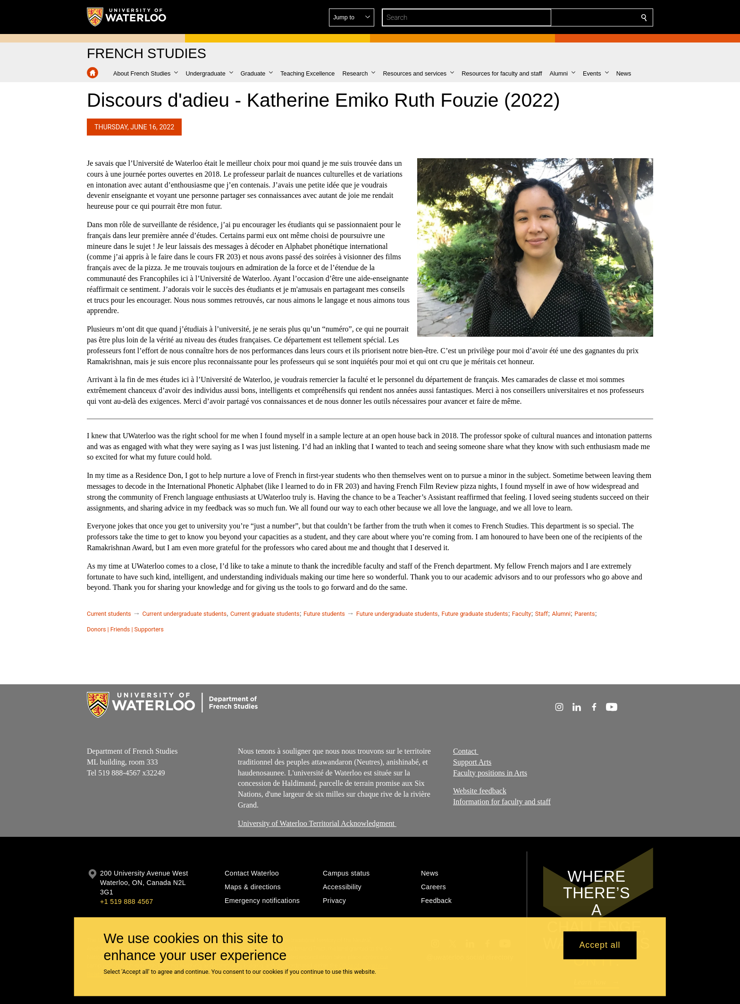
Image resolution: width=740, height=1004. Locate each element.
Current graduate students (264, 613)
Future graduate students (475, 613)
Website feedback (479, 791)
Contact (466, 751)
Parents (584, 613)
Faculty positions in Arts (490, 773)
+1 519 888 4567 (126, 901)
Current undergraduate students (185, 613)
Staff (541, 613)
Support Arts (472, 762)
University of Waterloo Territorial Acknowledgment (317, 823)
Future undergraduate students (397, 613)
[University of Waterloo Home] (127, 17)
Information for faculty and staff (502, 802)
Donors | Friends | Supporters (125, 629)
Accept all (599, 945)
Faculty (521, 613)
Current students (109, 613)
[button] (576, 17)
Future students (324, 613)
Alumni (561, 613)
